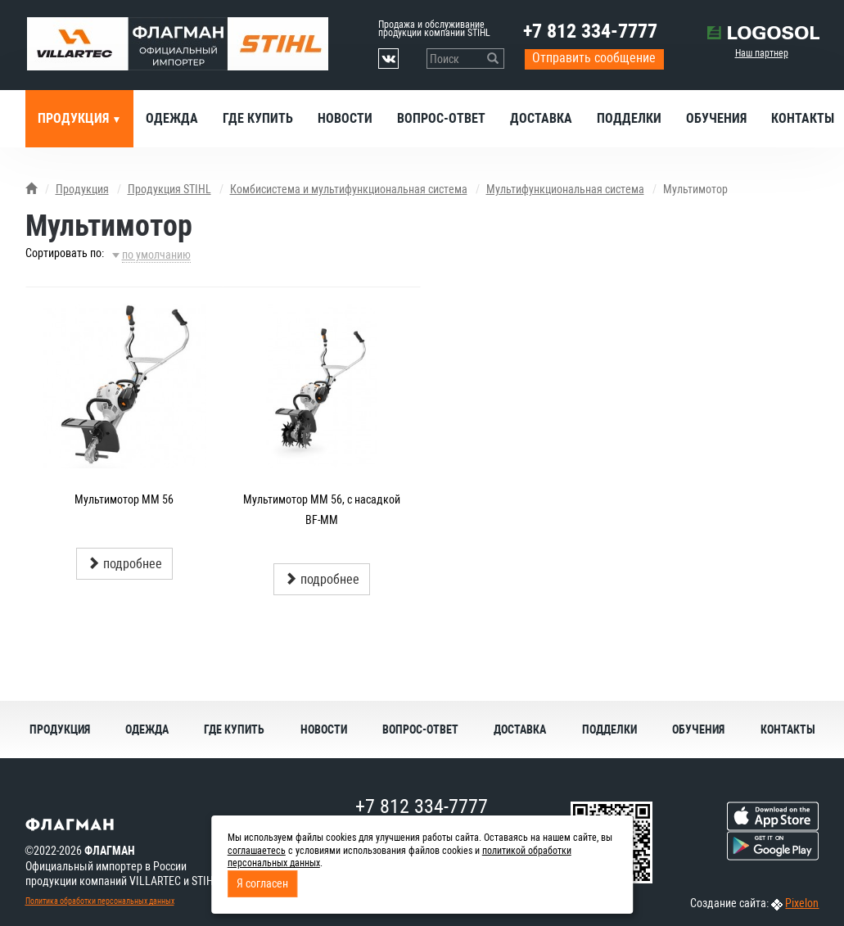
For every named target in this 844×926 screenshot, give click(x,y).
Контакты (788, 729)
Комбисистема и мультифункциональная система (348, 189)
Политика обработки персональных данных (99, 901)
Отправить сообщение (594, 57)
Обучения (716, 118)
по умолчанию (156, 254)
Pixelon (802, 903)
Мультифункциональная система (565, 189)
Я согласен (262, 883)
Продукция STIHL (169, 189)
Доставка (541, 118)
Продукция (75, 118)
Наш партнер (761, 53)
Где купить (258, 118)
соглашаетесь (257, 850)
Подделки (629, 118)
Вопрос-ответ (441, 118)
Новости (345, 118)
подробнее (124, 563)
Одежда (172, 118)
